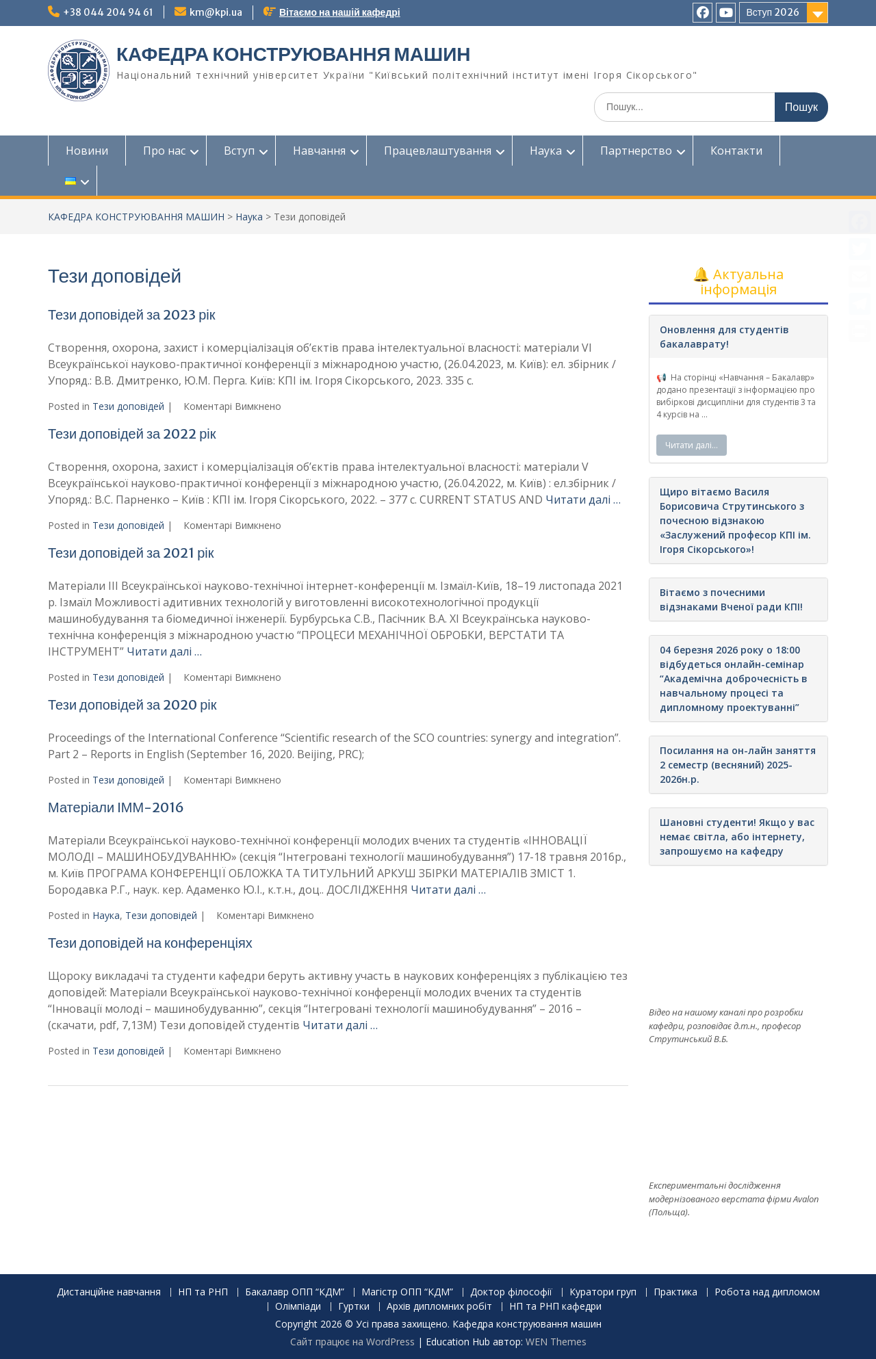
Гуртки (354, 1306)
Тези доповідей (128, 406)
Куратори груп (602, 1292)
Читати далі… (691, 445)
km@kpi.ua (216, 12)
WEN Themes (556, 1341)
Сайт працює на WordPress (352, 1341)
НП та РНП (203, 1292)
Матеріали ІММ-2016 (116, 807)
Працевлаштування (437, 150)
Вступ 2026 (773, 12)
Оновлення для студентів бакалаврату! (724, 336)
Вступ (239, 150)
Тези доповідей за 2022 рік (132, 433)
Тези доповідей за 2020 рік (132, 704)
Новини (87, 150)
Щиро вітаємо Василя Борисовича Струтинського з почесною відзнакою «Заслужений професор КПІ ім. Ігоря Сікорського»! (735, 520)
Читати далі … (583, 499)
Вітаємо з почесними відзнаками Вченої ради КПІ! (731, 599)
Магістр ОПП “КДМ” (407, 1292)
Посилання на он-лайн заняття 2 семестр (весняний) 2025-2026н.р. (738, 765)
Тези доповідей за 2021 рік (131, 552)
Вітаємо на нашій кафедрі (339, 12)
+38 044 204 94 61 (108, 12)
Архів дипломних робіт (439, 1306)
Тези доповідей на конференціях (150, 942)
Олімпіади (298, 1306)
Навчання (319, 150)
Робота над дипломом (767, 1292)
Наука (546, 150)
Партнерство (636, 150)
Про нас (164, 150)
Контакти (736, 150)
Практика (675, 1292)
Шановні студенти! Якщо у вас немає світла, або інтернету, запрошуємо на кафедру (737, 836)
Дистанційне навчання (109, 1292)
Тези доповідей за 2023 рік (132, 314)
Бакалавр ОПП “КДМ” (294, 1292)
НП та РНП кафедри (555, 1306)
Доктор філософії (511, 1292)
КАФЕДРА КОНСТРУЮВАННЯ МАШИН (293, 54)
